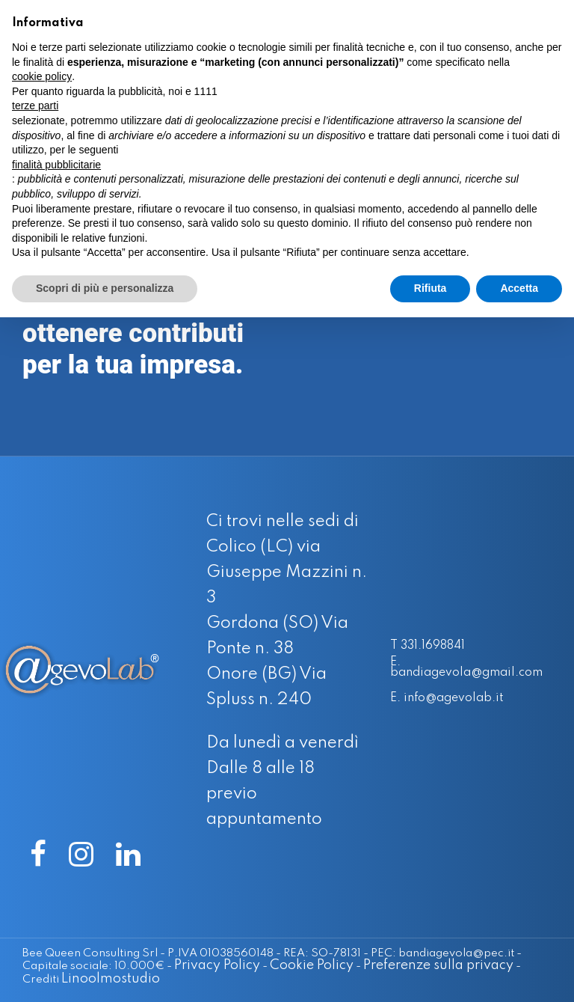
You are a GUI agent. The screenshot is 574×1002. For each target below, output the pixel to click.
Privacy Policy (166, 963)
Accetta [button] (519, 288)
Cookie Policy (261, 963)
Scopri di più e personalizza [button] (104, 288)
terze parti (35, 105)
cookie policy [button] (42, 76)
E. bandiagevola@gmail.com (475, 667)
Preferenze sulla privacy (387, 963)
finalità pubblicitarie (56, 165)
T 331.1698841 (431, 644)
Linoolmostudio (71, 975)
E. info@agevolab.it (452, 699)
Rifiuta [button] (430, 288)
